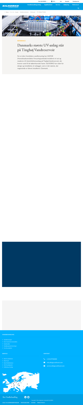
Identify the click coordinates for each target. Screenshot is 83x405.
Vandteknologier (8, 339)
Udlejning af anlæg (8, 367)
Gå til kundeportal (8, 365)
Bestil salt (6, 360)
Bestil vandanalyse (8, 358)
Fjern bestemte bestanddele (10, 341)
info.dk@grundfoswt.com (55, 362)
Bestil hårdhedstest (8, 363)
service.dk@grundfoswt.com (55, 366)
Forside (16, 12)
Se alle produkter (8, 348)
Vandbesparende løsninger (10, 346)
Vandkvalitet (7, 344)
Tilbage (7, 12)
